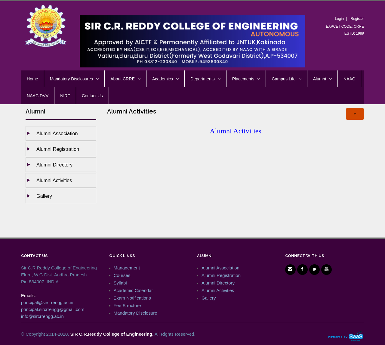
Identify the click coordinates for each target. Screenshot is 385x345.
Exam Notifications (132, 297)
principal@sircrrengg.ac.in (47, 302)
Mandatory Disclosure (135, 312)
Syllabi (120, 282)
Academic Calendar (133, 290)
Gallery (44, 196)
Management (127, 267)
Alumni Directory (54, 164)
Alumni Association (57, 133)
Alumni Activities (54, 180)
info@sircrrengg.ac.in (42, 316)
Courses (122, 275)
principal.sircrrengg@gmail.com (52, 309)
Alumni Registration (57, 149)
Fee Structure (127, 305)
